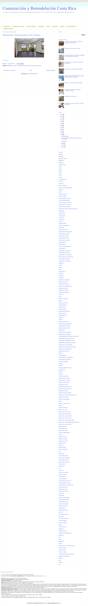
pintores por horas (63, 430)
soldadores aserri (63, 531)
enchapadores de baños (64, 252)
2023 (61, 120)
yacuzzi (60, 562)
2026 (61, 114)
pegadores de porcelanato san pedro (68, 395)
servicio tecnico (62, 526)
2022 (61, 121)
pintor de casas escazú (64, 403)
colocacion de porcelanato (65, 202)
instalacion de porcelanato (65, 323)
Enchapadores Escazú (64, 259)
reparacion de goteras (64, 497)
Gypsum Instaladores (71, 26)
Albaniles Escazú (63, 158)
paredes (61, 374)
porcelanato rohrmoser (64, 457)
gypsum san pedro (63, 303)
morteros (70, 585)
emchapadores (62, 242)
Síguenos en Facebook (8, 28)
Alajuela (61, 154)
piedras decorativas (63, 397)
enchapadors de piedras (64, 261)
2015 (61, 131)
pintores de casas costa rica (65, 416)
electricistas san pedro (64, 240)
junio (62, 145)
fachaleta (61, 273)
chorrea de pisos (63, 185)
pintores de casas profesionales (66, 420)
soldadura (61, 535)
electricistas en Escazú (64, 233)
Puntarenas (61, 466)
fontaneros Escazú (63, 288)
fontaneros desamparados (65, 286)
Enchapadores (41, 26)
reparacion (61, 493)
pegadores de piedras (64, 382)
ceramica (61, 181)
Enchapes (61, 263)
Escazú (60, 267)
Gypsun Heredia (63, 315)
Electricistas (55, 26)
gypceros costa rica (63, 298)
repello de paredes (63, 510)
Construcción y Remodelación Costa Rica (39, 8)
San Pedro (61, 516)
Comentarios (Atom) (33, 73)
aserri (60, 166)
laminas (61, 353)
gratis (60, 296)
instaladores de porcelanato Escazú (67, 346)
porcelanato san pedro (64, 462)
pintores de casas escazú (65, 418)
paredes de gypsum (63, 376)
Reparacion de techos (64, 499)
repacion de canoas (63, 491)
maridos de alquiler (63, 361)
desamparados (62, 223)
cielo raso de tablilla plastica (65, 187)
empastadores (62, 244)
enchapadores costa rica (64, 250)
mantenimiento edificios (65, 359)
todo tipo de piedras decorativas (66, 554)
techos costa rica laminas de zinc (67, 545)
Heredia (61, 317)
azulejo (60, 171)
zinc (60, 564)
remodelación (62, 476)
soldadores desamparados (65, 533)
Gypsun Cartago (63, 309)
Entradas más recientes (9, 70)
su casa (60, 539)
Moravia (61, 372)
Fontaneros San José (64, 290)
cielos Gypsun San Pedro (65, 198)
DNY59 (45, 603)
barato (60, 175)
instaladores (62, 330)
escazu (60, 265)
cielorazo (61, 190)
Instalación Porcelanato (64, 326)
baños (60, 173)
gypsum (61, 300)
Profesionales (62, 464)
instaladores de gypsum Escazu (66, 338)
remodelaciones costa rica (65, 480)
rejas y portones (63, 474)
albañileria (10, 65)
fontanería (61, 277)
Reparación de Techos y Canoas (72, 48)
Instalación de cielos (64, 321)
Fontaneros (62, 26)
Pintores (48, 26)
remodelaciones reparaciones (33, 65)
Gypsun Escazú (62, 313)
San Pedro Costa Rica (64, 518)
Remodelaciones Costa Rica (18, 26)
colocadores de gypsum (64, 206)
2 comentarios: (11, 63)
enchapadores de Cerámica (65, 254)
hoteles (60, 319)
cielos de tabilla (62, 196)
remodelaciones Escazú (64, 483)
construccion (62, 213)
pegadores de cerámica (64, 380)
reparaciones (62, 508)
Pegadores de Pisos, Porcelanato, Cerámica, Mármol (73, 90)
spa (59, 537)
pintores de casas (63, 409)
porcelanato (62, 453)
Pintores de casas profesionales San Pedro (69, 422)
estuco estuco (62, 271)
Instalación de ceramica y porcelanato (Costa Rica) (74, 63)
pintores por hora (63, 428)
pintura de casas (63, 436)
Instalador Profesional (64, 328)
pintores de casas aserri (64, 411)
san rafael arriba (63, 522)
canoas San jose (62, 179)
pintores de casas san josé (65, 424)
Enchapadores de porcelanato (66, 257)
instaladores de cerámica (65, 332)
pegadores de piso (63, 384)
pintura (60, 434)
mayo (62, 147)
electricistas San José (64, 238)
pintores (61, 405)
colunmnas (61, 210)
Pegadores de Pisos (63, 390)
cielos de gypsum (63, 194)
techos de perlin (62, 547)
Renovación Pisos (63, 489)
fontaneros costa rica (64, 284)
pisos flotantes (62, 447)
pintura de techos (63, 439)
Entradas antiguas (50, 70)
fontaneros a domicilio (64, 279)
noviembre (64, 136)
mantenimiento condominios (66, 357)
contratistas (61, 219)
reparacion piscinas (63, 503)
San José (61, 512)
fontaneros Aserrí (63, 282)
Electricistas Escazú (63, 236)
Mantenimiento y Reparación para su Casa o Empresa (21, 35)
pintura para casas (63, 441)
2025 (61, 116)
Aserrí (60, 169)
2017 (61, 127)
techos (60, 543)
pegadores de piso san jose (65, 388)
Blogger (59, 603)
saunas (60, 524)
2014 (61, 133)
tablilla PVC (61, 541)
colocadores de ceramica (65, 204)
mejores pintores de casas (65, 367)
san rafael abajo (62, 520)
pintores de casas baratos (65, 413)
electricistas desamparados (65, 231)
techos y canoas (62, 552)
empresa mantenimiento (65, 246)
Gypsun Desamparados (64, 311)
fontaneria (61, 275)
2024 (61, 118)
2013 (61, 134)
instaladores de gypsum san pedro (67, 342)
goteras (60, 294)
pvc (59, 468)
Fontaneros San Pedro (64, 292)
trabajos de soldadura (64, 556)
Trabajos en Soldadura (31, 26)
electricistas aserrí (63, 229)
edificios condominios (64, 225)
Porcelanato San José (64, 459)
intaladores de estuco (64, 351)
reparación (61, 495)
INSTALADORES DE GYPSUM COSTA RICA (68, 336)
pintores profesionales (64, 432)
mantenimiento (22, 65)
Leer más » (5, 60)
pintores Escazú (62, 426)
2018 (61, 125)
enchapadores (62, 248)
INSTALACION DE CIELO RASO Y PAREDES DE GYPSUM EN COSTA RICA (75, 56)
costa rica (15, 65)
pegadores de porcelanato (65, 393)
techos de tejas (62, 550)
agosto (63, 141)
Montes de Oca (62, 370)
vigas (60, 560)
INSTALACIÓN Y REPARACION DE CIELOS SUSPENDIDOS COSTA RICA (74, 76)
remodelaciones (63, 478)
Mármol (61, 365)
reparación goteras (63, 501)
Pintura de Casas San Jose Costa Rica (73, 82)
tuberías (61, 558)
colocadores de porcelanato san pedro (68, 208)
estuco (60, 269)
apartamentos (62, 164)
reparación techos (63, 506)
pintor (60, 401)
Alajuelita (61, 156)
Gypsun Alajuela (63, 305)
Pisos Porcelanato (63, 449)
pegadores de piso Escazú (65, 386)
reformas (61, 470)
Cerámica (61, 183)
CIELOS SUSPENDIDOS (64, 200)
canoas (60, 177)
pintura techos (62, 443)
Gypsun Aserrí (62, 307)
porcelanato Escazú (63, 455)
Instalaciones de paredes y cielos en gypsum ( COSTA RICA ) (73, 42)
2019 (61, 123)
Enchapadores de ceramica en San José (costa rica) (74, 104)
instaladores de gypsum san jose (67, 340)
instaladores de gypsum (64, 334)
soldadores (61, 529)
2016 (61, 129)
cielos (60, 192)
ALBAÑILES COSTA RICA (70, 96)
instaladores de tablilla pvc (65, 349)
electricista (61, 227)
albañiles (61, 162)
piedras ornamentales (64, 399)
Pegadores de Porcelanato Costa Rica (74, 69)
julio (62, 143)
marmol (61, 363)
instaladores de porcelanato (65, 344)
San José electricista (63, 514)
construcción (62, 215)
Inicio (30, 70)
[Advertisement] (29, 19)
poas (60, 451)
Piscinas (61, 445)
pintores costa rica (63, 407)
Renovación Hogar (63, 487)
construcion (61, 217)
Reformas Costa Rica (64, 472)
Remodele (3, 574)
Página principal (7, 26)
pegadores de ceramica (64, 378)
